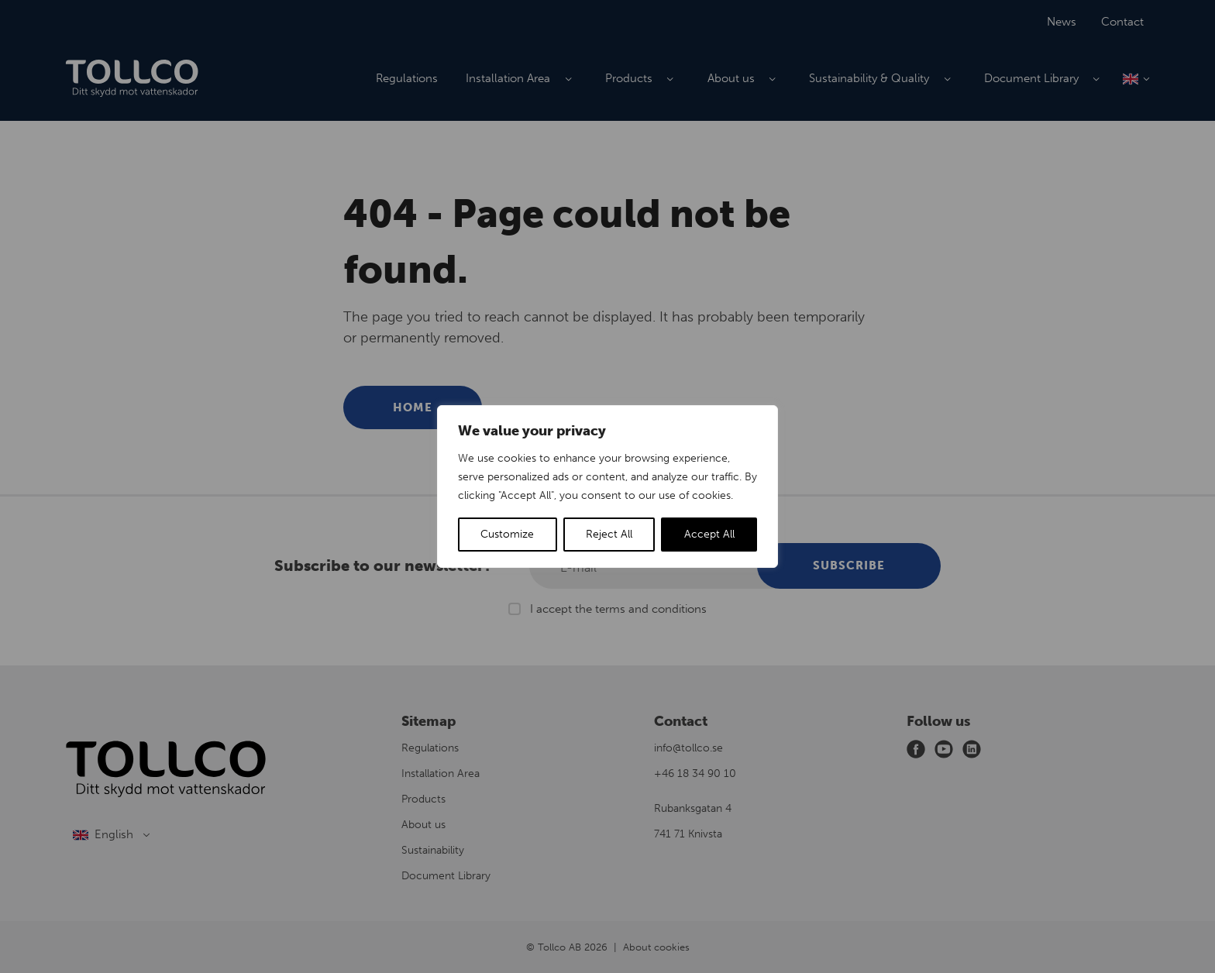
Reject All (609, 534)
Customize (507, 534)
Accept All (709, 534)
